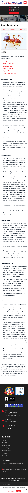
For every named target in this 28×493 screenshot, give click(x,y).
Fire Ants (5, 61)
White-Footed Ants (8, 64)
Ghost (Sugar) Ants (8, 68)
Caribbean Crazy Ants (9, 73)
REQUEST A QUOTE (14, 13)
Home (3, 29)
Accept (18, 491)
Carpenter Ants (7, 66)
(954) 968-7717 (15, 7)
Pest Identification (11, 29)
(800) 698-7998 (15, 10)
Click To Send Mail (10, 421)
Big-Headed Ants (8, 71)
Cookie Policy (11, 491)
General (20, 29)
